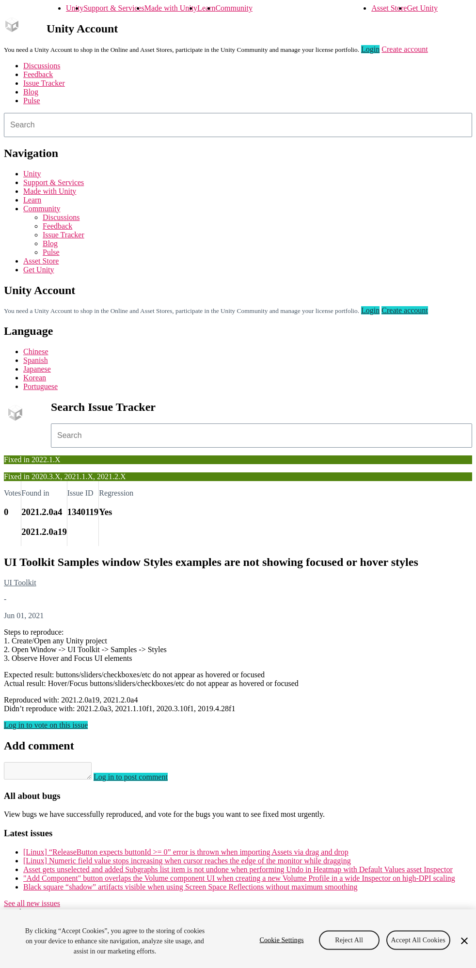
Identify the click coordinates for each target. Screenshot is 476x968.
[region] (238, 938)
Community (233, 8)
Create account (404, 49)
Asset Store (389, 8)
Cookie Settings (281, 939)
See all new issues (32, 906)
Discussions (41, 66)
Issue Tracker (44, 83)
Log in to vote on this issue (46, 725)
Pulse (31, 100)
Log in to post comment (140, 780)
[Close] (464, 941)
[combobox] (238, 125)
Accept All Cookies (418, 939)
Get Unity (422, 8)
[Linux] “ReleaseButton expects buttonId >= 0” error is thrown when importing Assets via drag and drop (186, 855)
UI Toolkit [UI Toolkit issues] (20, 582)
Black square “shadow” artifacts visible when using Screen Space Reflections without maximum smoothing (190, 890)
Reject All (349, 939)
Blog (30, 92)
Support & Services (113, 8)
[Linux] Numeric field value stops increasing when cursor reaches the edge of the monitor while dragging (187, 863)
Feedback (38, 74)
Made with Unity (170, 8)
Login (370, 49)
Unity (74, 8)
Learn (206, 8)
